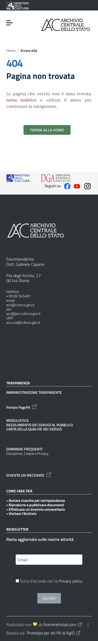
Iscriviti (49, 598)
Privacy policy (70, 581)
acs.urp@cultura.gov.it (23, 322)
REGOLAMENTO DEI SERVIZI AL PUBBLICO (39, 425)
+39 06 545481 (18, 296)
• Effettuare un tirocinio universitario (35, 509)
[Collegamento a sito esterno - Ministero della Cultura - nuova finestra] (17, 6)
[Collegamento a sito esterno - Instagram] (87, 185)
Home (10, 50)
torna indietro (21, 100)
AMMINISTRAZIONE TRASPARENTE (34, 392)
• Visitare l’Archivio (21, 513)
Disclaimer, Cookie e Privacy (27, 453)
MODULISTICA (17, 420)
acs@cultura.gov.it (20, 305)
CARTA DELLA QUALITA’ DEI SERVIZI (34, 429)
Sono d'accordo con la (49, 581)
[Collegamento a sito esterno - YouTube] (77, 185)
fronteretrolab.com (63, 624)
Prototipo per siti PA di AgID (54, 633)
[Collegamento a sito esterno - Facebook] (67, 185)
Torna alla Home (47, 130)
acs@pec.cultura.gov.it (23, 313)
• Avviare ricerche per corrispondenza (35, 500)
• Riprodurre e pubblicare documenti (35, 505)
